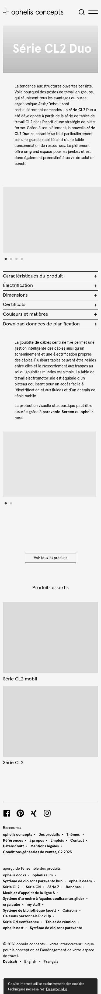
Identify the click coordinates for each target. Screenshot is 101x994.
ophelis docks (14, 875)
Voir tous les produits (50, 558)
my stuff (33, 905)
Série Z (53, 887)
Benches (73, 887)
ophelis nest (13, 928)
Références (13, 840)
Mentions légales (44, 846)
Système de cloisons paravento (56, 928)
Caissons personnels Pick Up (27, 916)
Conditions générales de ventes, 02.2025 (37, 852)
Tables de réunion (61, 922)
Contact (77, 840)
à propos (36, 840)
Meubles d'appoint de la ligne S (29, 893)
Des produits (49, 835)
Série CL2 (11, 887)
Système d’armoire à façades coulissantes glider (43, 899)
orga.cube (11, 905)
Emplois (57, 840)
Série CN (33, 887)
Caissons (69, 910)
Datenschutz (13, 846)
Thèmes (73, 835)
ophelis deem (80, 881)
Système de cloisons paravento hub (32, 881)
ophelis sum (43, 875)
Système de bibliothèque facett (29, 910)
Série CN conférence (21, 922)
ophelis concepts (17, 835)
